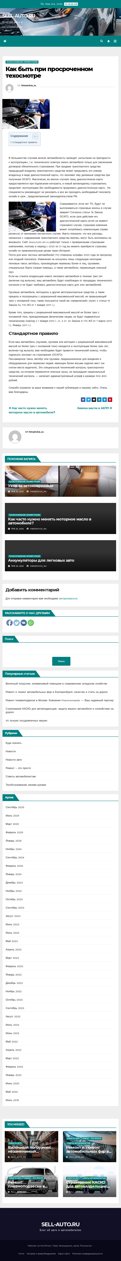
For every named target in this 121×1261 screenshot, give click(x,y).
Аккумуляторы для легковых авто (41, 560)
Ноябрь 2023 (14, 890)
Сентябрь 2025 (15, 807)
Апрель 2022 (13, 1049)
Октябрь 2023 (14, 899)
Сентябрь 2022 (15, 1008)
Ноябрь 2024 (14, 849)
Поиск (9, 639)
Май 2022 (12, 1041)
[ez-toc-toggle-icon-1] (33, 137)
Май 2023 (12, 941)
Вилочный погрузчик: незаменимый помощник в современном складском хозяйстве (56, 683)
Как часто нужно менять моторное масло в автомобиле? (49, 521)
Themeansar (86, 1246)
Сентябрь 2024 (15, 857)
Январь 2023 (13, 974)
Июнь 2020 (12, 1083)
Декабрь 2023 (14, 882)
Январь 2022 (13, 1075)
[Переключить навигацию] (115, 41)
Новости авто (14, 759)
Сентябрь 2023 (15, 907)
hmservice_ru (28, 85)
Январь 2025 (13, 840)
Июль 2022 (12, 1024)
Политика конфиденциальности (87, 1253)
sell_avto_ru (17, 1157)
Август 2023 (13, 916)
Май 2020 (12, 1091)
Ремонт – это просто (18, 768)
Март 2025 (12, 824)
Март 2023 (12, 957)
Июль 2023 (12, 924)
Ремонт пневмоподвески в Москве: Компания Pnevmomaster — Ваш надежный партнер (60, 700)
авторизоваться (68, 598)
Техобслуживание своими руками (22, 62)
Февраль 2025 (14, 832)
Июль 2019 (12, 1100)
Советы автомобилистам (21, 776)
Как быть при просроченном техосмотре (49, 72)
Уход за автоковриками (30, 485)
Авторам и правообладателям (41, 1253)
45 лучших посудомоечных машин (26, 720)
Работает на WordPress (40, 1246)
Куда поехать (14, 743)
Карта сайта (64, 1253)
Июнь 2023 (12, 932)
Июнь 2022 (12, 1033)
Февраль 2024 (14, 865)
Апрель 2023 (13, 949)
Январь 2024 (13, 874)
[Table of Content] (35, 136)
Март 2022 (12, 1058)
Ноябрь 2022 (14, 991)
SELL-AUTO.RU (18, 16)
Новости (11, 751)
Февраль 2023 (14, 966)
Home (21, 1253)
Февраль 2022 (14, 1066)
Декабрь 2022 (14, 983)
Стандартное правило (24, 142)
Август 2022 (13, 1016)
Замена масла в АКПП (94, 408)
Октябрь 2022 (14, 999)
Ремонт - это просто (91, 1138)
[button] (101, 41)
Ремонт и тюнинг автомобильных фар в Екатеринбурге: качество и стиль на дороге (57, 692)
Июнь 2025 (12, 815)
